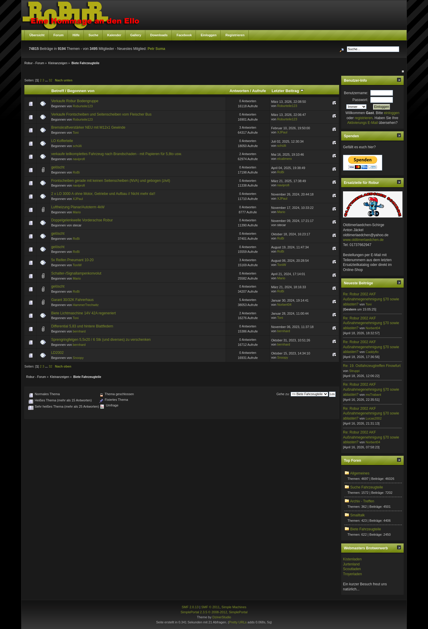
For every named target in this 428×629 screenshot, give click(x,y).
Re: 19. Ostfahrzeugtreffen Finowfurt (372, 366)
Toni (76, 132)
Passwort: (360, 100)
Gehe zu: (283, 394)
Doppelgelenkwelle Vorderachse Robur (82, 220)
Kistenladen (352, 559)
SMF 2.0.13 (190, 607)
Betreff (57, 91)
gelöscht (57, 167)
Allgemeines (359, 473)
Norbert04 (284, 304)
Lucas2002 (374, 418)
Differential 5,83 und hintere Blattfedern (82, 326)
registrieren (363, 118)
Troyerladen (352, 574)
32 (50, 80)
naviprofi (79, 159)
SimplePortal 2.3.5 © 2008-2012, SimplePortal (213, 612)
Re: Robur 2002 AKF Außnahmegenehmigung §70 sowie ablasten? (371, 299)
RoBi (76, 172)
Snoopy (78, 358)
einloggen (391, 113)
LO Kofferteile (62, 141)
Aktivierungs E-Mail (362, 123)
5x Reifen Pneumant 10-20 (72, 260)
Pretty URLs (237, 622)
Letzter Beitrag (288, 91)
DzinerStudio (221, 617)
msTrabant (373, 394)
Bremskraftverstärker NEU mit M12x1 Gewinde (88, 127)
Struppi (354, 371)
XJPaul (282, 132)
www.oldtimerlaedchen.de (363, 240)
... (47, 80)
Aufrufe (259, 91)
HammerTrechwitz (86, 305)
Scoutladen (352, 569)
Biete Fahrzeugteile (365, 529)
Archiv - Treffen (362, 501)
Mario (77, 212)
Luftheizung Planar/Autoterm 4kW (77, 207)
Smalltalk (357, 515)
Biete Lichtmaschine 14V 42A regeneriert (83, 313)
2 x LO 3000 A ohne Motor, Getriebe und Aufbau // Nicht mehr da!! (103, 194)
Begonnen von (81, 91)
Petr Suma (156, 49)
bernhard (79, 331)
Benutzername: (356, 93)
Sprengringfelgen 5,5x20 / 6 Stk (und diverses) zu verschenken (101, 340)
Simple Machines (233, 607)
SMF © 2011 (210, 607)
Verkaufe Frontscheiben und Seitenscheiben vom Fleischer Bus (101, 114)
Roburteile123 (83, 106)
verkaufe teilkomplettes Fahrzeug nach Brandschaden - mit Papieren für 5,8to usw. (116, 154)
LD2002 (57, 353)
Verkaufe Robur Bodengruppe (74, 101)
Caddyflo (372, 352)
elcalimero (284, 158)
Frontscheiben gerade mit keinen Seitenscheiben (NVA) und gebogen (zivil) (110, 181)
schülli (77, 146)
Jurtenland (351, 564)
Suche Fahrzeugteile (366, 487)
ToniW (77, 265)
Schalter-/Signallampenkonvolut (76, 273)
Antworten (239, 91)
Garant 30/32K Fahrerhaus (72, 300)
